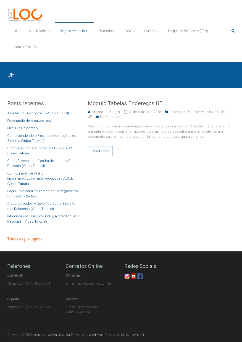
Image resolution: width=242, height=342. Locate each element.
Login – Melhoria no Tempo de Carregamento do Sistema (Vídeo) (42, 193)
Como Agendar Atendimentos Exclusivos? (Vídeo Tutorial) (39, 151)
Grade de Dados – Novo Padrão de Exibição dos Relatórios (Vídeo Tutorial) (41, 206)
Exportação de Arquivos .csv (29, 121)
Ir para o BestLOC (24, 47)
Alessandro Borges (106, 112)
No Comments (110, 116)
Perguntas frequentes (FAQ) (188, 31)
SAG (129, 31)
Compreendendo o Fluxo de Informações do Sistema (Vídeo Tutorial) (41, 138)
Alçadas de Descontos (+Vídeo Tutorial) (38, 113)
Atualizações (38, 31)
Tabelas (220, 112)
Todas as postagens (24, 238)
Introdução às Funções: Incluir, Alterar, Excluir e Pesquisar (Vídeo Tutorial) (43, 219)
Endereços (177, 112)
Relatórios (106, 31)
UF (90, 116)
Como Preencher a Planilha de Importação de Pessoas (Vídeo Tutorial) (42, 163)
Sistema (150, 31)
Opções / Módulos (73, 31)
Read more (100, 151)
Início (16, 31)
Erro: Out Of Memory (22, 128)
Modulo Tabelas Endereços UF (125, 103)
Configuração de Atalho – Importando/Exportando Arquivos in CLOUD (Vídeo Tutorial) (40, 178)
